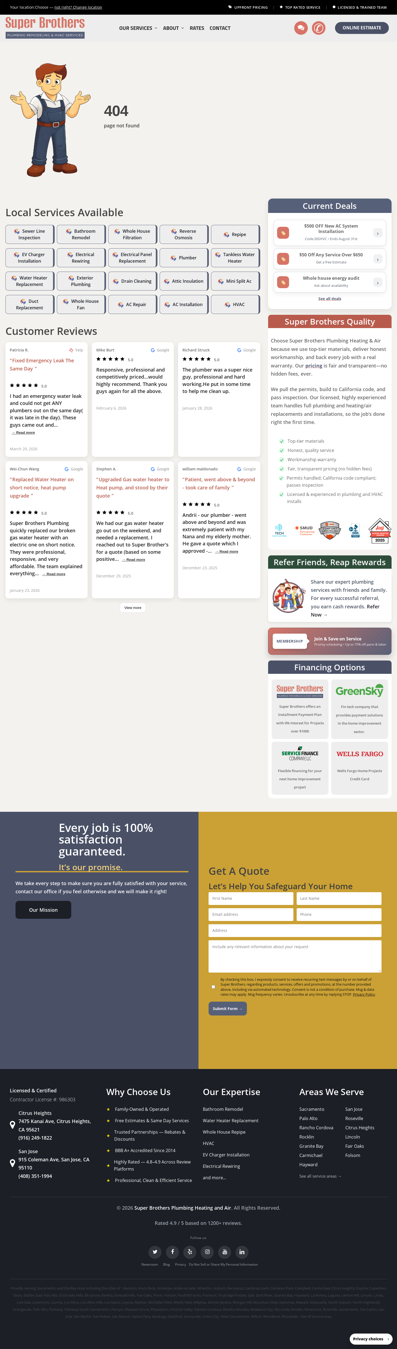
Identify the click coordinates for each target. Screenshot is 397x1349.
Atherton (204, 1288)
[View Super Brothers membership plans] (330, 641)
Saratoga (159, 1316)
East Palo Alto (47, 1295)
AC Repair (136, 304)
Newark (302, 1302)
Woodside (290, 1316)
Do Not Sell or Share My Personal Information (223, 1264)
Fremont (210, 1295)
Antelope (164, 1288)
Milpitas (200, 1302)
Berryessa (235, 1288)
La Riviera (318, 1295)
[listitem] (330, 233)
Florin (158, 1295)
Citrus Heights (359, 1128)
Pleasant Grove (137, 1309)
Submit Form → (228, 1008)
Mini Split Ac (239, 281)
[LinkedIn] (242, 1252)
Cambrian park (257, 1288)
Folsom (352, 1155)
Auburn (219, 1288)
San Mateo (101, 1316)
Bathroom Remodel (223, 1109)
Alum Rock (147, 1288)
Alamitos (130, 1288)
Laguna (334, 1295)
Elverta (107, 1295)
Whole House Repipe (224, 1132)
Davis (17, 1295)
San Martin (82, 1316)
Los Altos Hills (91, 1302)
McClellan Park (160, 1302)
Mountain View (265, 1302)
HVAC (239, 304)
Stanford (175, 1316)
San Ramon (121, 1316)
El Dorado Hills (71, 1295)
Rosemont (313, 1309)
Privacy (180, 1264)
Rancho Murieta (236, 1309)
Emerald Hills (124, 1295)
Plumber (188, 258)
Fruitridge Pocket (232, 1295)
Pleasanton (160, 1309)
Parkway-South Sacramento (87, 1309)
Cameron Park (281, 1288)
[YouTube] (224, 1252)
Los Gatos (112, 1302)
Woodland (271, 1316)
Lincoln (352, 1137)
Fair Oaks (354, 1146)
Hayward (308, 1165)
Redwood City (261, 1309)
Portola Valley (181, 1309)
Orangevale (22, 1309)
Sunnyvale (192, 1316)
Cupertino (377, 1288)
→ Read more (23, 432)
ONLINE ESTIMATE (362, 28)
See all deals (329, 298)
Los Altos (71, 1302)
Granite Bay (311, 1146)
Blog (166, 1264)
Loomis (57, 1302)
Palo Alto (308, 1118)
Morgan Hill (242, 1302)
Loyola (127, 1302)
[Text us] (301, 28)
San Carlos (368, 1309)
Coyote (362, 1288)
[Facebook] (172, 1252)
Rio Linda (282, 1309)
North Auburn (339, 1302)
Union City (210, 1316)
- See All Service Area (315, 1316)
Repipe (239, 234)
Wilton (256, 1316)
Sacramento (311, 1109)
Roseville (354, 1118)
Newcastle (318, 1302)
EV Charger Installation (226, 1155)
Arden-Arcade (184, 1288)
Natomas (286, 1302)
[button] (43, 910)
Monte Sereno (219, 1302)
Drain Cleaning (136, 281)
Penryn (117, 1309)
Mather (141, 1302)
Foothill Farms (189, 1295)
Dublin (29, 1295)
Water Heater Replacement (231, 1121)
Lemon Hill (350, 1295)
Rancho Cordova (316, 1128)
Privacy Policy (364, 994)
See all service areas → (320, 1176)
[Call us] (318, 28)
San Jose (353, 1109)
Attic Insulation (187, 281)
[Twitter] (155, 1252)
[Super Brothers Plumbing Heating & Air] (45, 28)
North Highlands (366, 1302)
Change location (78, 7)
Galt (251, 1295)
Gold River (264, 1295)
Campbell (302, 1288)
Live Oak (24, 1302)
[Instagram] (207, 1252)
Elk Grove (92, 1295)
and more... (214, 1178)
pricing (313, 365)
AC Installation (188, 304)
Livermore (40, 1302)
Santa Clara (141, 1316)
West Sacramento (235, 1316)
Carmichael (310, 1155)
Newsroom (149, 1264)
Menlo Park (182, 1302)
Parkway (56, 1309)
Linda (378, 1295)
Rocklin (306, 1137)
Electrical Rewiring (221, 1166)
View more (132, 608)
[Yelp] (189, 1252)
